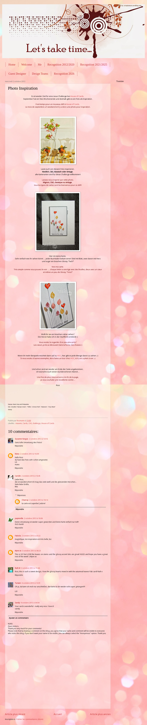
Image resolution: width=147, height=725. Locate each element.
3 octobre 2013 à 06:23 (31, 550)
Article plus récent (15, 714)
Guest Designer (17, 73)
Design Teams (40, 73)
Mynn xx (18, 550)
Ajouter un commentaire (19, 618)
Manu (17, 454)
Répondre (19, 446)
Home (11, 64)
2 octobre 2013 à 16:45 (31, 476)
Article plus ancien (100, 714)
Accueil (58, 714)
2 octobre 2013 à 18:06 (33, 518)
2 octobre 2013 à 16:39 (29, 454)
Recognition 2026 (64, 73)
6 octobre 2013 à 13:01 (31, 583)
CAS (30, 423)
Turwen (18, 583)
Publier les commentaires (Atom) (29, 719)
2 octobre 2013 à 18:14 (38, 500)
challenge (37, 423)
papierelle (19, 518)
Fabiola (18, 536)
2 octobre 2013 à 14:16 (38, 439)
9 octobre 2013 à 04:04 (30, 602)
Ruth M (17, 568)
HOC (59, 355)
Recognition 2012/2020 (61, 64)
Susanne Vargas (21, 439)
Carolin (18, 476)
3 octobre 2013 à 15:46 (30, 568)
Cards (25, 423)
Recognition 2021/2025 (93, 64)
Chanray (25, 500)
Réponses (21, 495)
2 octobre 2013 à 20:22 (31, 536)
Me (40, 64)
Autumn (19, 423)
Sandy (17, 602)
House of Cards (76, 96)
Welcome (26, 64)
